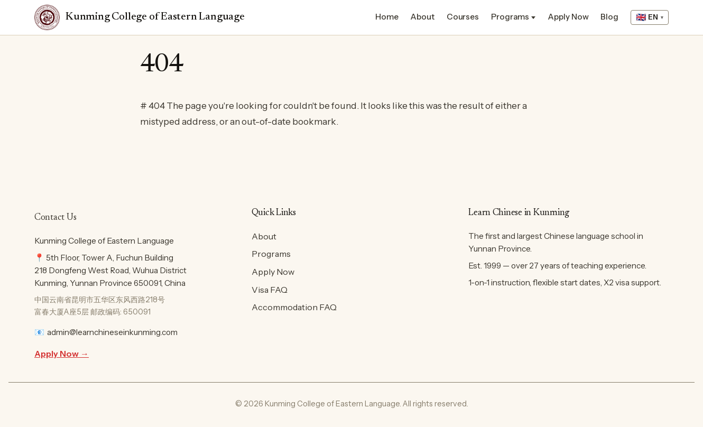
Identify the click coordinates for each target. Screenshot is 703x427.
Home (387, 17)
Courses (463, 17)
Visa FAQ (270, 289)
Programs (510, 17)
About (422, 17)
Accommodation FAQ (294, 307)
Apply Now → (61, 353)
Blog (609, 17)
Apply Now (568, 17)
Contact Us (55, 217)
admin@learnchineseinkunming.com (112, 332)
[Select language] (650, 17)
